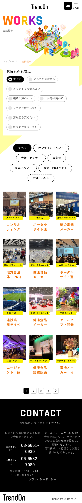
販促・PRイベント (55, 168)
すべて (22, 147)
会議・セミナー (31, 158)
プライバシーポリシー (42, 479)
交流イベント (41, 178)
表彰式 (57, 158)
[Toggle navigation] (76, 6)
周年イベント (23, 168)
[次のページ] (56, 391)
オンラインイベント (51, 147)
